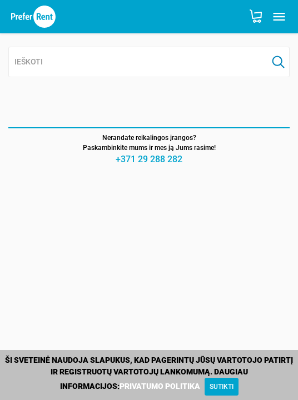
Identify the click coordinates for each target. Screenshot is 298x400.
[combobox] (138, 62)
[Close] (222, 387)
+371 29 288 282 (149, 159)
